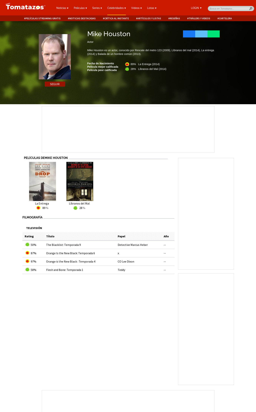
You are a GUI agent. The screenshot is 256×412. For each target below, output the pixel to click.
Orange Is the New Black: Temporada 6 (70, 253)
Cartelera (225, 18)
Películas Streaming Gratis (43, 18)
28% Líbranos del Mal (148, 68)
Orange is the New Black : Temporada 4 (70, 261)
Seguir (55, 84)
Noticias (62, 7)
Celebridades (116, 7)
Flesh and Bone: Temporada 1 (64, 270)
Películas (80, 7)
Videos (136, 7)
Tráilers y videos (199, 18)
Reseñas (175, 18)
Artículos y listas (149, 18)
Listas (151, 7)
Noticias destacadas (82, 18)
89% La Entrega (145, 64)
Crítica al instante (116, 18)
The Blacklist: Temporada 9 (63, 245)
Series (97, 7)
